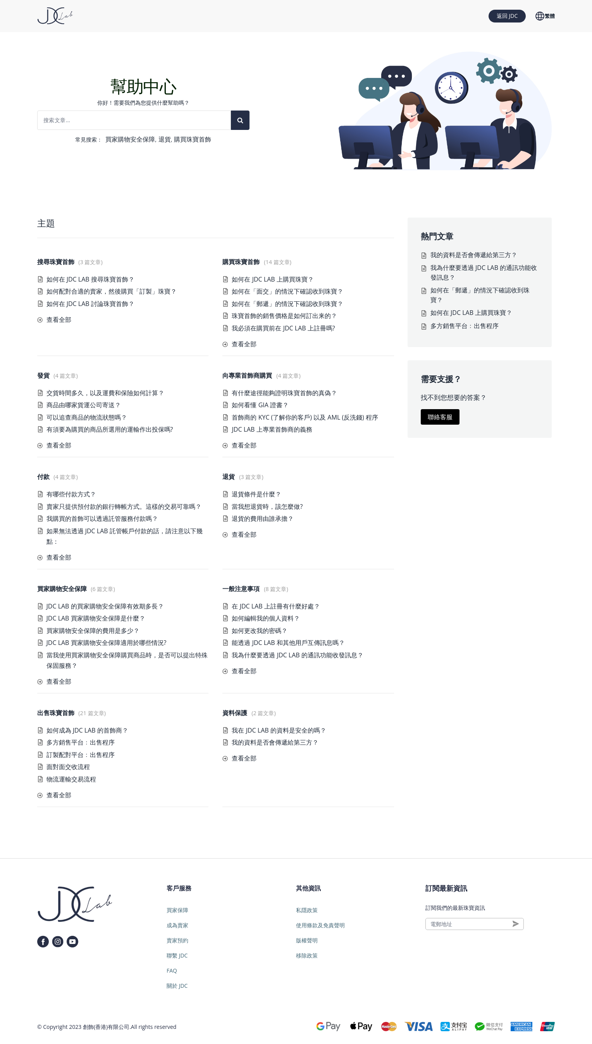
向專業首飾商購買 (247, 375)
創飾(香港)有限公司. (107, 1026)
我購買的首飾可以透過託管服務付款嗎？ (102, 518)
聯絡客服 (440, 417)
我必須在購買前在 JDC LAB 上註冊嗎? (283, 328)
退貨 (164, 139)
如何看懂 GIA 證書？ (260, 405)
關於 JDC (177, 985)
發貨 (43, 375)
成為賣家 (177, 925)
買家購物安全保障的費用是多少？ (92, 630)
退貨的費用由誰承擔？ (263, 518)
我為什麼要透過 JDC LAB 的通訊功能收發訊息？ (297, 655)
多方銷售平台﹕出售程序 (80, 742)
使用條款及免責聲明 (320, 925)
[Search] (240, 120)
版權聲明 (307, 940)
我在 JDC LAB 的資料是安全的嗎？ (279, 730)
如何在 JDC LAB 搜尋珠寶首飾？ (90, 279)
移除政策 (307, 955)
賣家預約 (177, 940)
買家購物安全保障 (130, 139)
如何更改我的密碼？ (259, 630)
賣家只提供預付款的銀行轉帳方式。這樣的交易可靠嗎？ (123, 506)
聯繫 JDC (177, 955)
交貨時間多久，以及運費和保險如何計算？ (105, 393)
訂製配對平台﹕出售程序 (80, 754)
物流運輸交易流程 (71, 779)
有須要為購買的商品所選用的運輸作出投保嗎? (109, 429)
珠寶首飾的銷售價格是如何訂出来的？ (284, 315)
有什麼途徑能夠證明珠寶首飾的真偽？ (284, 393)
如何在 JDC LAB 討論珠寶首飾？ (90, 303)
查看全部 (58, 319)
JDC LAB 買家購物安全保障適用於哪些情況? (106, 642)
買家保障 (177, 910)
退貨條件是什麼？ (256, 494)
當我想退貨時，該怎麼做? (267, 506)
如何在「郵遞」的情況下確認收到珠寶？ (287, 303)
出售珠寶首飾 (55, 713)
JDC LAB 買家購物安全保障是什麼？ (95, 618)
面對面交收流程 (68, 766)
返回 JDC (507, 15)
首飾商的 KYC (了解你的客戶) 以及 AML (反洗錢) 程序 (305, 417)
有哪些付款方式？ (71, 494)
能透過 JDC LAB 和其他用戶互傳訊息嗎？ (288, 642)
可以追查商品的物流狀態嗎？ (86, 417)
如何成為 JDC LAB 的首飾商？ (87, 730)
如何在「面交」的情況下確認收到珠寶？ (287, 291)
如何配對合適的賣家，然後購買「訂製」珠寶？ (111, 291)
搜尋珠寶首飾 (55, 262)
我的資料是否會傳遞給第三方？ (275, 742)
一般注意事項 (241, 588)
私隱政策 (307, 910)
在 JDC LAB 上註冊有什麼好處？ (276, 606)
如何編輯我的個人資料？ (266, 618)
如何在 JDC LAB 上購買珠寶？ (272, 279)
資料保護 (234, 713)
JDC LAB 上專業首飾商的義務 (272, 429)
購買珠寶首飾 (192, 139)
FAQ (172, 970)
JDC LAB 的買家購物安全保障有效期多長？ (105, 606)
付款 (43, 476)
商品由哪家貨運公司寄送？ (83, 405)
